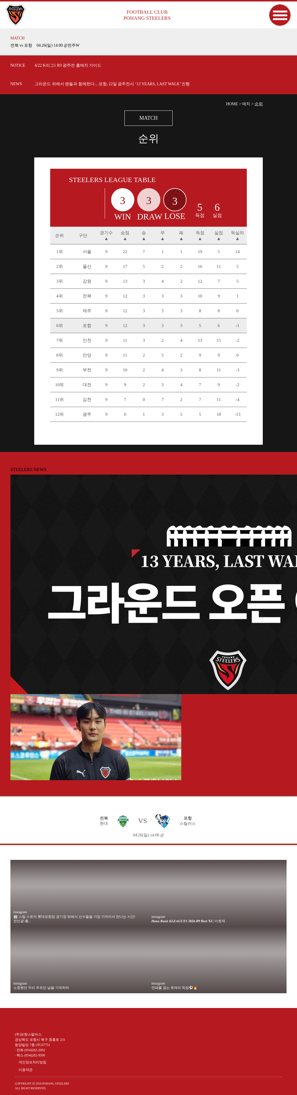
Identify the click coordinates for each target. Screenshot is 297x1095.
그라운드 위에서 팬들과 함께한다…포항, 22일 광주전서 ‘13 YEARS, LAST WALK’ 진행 (112, 84)
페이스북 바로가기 (48, 1019)
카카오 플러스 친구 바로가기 (62, 1019)
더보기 (282, 41)
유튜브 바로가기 (20, 1019)
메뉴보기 (279, 14)
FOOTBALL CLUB (147, 15)
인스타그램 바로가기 (34, 1019)
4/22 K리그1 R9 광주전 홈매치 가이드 (68, 65)
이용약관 (25, 1070)
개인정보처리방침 (32, 1062)
